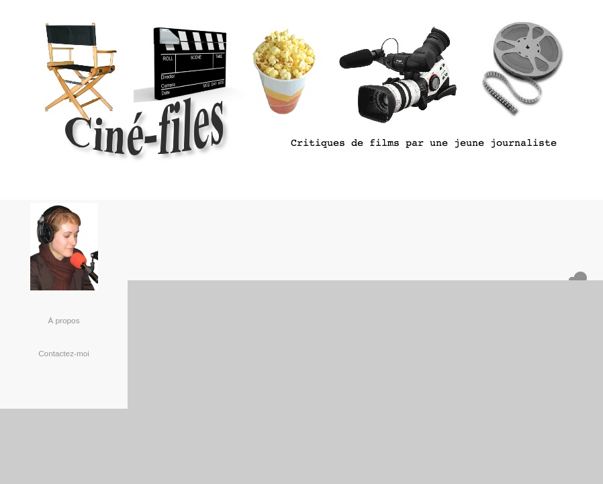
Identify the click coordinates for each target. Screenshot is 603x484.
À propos (63, 320)
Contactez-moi (63, 353)
